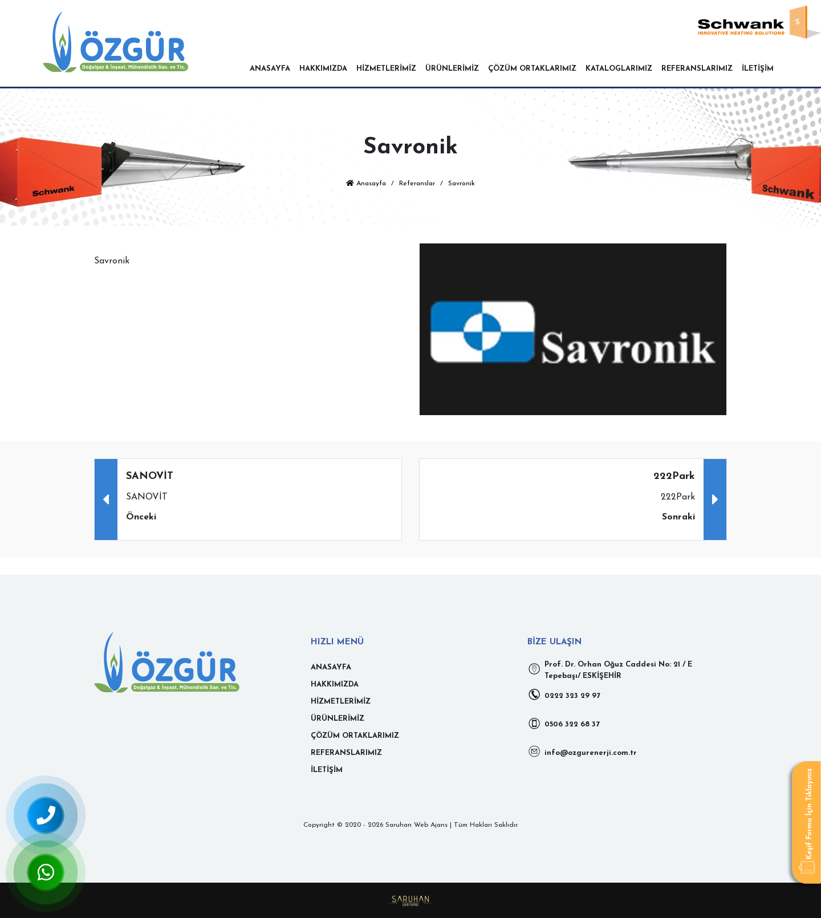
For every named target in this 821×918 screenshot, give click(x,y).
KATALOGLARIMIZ (619, 68)
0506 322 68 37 (563, 723)
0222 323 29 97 (563, 694)
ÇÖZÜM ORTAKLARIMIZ (532, 68)
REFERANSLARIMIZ (697, 68)
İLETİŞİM (758, 68)
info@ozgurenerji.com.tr (582, 751)
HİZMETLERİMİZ (386, 68)
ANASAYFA (270, 68)
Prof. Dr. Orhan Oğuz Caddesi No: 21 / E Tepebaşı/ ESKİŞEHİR (609, 670)
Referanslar (417, 183)
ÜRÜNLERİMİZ (452, 68)
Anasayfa (366, 183)
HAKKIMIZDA (323, 68)
